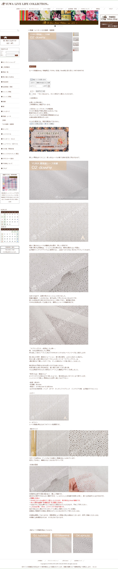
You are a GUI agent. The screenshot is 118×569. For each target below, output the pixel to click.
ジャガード (6, 111)
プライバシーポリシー (53, 560)
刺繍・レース (7, 116)
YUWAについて (85, 8)
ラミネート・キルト (9, 139)
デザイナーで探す (8, 158)
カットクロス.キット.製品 (11, 153)
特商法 (98, 8)
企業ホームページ (21, 8)
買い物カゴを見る (9, 37)
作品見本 (5, 82)
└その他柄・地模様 (8, 124)
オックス (5, 129)
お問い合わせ (65, 560)
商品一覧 (5, 72)
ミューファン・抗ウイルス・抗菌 (9, 144)
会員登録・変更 (72, 8)
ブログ (111, 8)
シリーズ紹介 (47, 8)
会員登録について (78, 560)
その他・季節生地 (8, 148)
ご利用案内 (6, 67)
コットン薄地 (7, 91)
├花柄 (4, 120)
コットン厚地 (7, 96)
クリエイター (59, 8)
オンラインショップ (34, 9)
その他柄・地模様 (48, 30)
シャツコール (7, 134)
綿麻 (4, 101)
